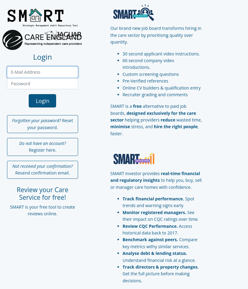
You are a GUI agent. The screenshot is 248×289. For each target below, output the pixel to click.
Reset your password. (42, 124)
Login (42, 100)
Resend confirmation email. (43, 169)
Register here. (42, 146)
